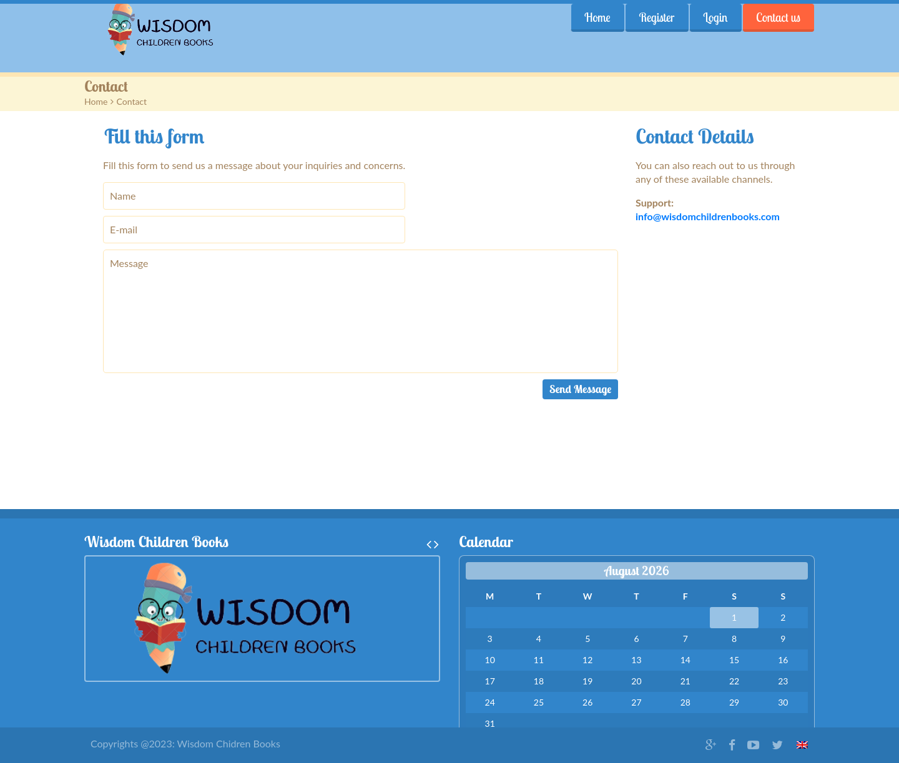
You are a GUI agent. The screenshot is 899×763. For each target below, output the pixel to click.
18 (539, 681)
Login (715, 17)
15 (734, 659)
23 (783, 681)
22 (734, 681)
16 (783, 659)
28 (685, 702)
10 (490, 659)
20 (636, 681)
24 (490, 702)
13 (636, 659)
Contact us (778, 17)
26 (587, 702)
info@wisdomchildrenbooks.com (708, 216)
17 (490, 681)
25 (539, 702)
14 (685, 659)
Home (597, 17)
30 (783, 702)
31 (490, 723)
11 (539, 659)
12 (587, 659)
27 (636, 702)
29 (734, 702)
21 (685, 681)
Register (656, 17)
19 (587, 681)
